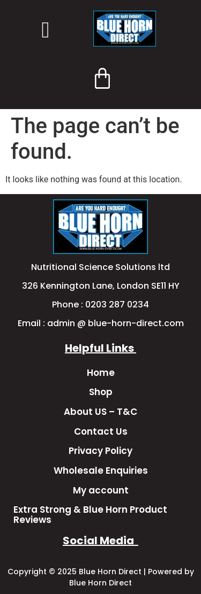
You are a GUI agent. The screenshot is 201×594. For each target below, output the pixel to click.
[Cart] (102, 78)
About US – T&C (100, 411)
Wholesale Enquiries (101, 470)
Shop (101, 391)
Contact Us (101, 431)
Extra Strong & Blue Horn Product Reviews (90, 514)
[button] (46, 30)
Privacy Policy (100, 450)
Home (101, 372)
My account (101, 490)
